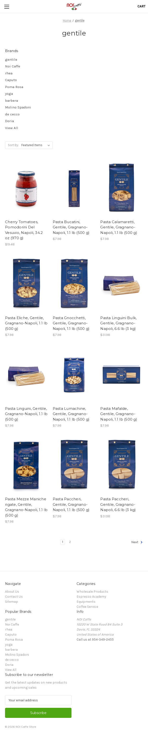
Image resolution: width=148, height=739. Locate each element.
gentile (11, 59)
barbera (11, 100)
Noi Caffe (12, 66)
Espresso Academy (91, 597)
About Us (12, 592)
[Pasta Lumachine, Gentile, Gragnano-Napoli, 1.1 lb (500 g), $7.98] (74, 375)
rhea (8, 73)
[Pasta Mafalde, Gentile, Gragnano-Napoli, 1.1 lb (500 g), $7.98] (121, 375)
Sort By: (13, 145)
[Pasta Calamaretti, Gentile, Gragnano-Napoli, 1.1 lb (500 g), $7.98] (121, 188)
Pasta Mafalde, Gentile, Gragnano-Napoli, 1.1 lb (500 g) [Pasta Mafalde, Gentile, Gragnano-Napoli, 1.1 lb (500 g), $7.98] (118, 414)
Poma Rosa (14, 87)
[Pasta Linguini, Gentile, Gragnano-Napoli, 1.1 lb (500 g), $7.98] (26, 375)
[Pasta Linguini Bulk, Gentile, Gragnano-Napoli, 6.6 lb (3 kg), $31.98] (121, 285)
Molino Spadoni (18, 107)
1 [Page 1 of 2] (62, 542)
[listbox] (37, 145)
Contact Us (14, 597)
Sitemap (11, 602)
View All (11, 128)
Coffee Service (87, 607)
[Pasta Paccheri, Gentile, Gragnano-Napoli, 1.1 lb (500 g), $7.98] (74, 466)
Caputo (11, 80)
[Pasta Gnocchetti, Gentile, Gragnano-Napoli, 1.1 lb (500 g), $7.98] (74, 285)
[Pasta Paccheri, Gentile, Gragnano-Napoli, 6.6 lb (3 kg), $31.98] (121, 466)
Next (137, 542)
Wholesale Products (92, 592)
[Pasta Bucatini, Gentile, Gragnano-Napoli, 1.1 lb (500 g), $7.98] (74, 188)
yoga (9, 93)
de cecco (12, 114)
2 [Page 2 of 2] (70, 542)
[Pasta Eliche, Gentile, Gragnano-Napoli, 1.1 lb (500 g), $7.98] (26, 285)
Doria (9, 121)
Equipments (86, 602)
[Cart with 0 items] (141, 6)
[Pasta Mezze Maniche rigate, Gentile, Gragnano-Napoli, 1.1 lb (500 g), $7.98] (26, 466)
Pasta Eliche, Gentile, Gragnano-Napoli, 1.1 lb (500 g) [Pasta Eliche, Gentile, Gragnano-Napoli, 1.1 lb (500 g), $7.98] (26, 323)
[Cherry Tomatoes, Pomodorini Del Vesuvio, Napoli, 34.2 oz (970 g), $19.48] (26, 188)
